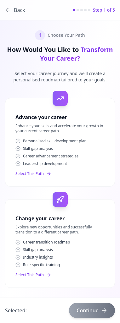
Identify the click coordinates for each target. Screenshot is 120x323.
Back (15, 10)
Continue (92, 310)
